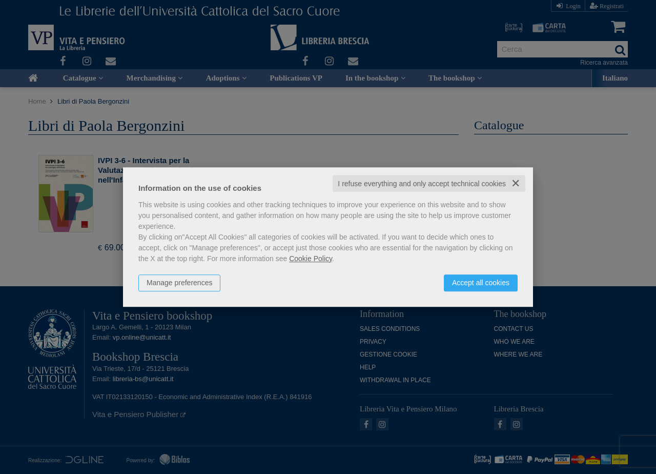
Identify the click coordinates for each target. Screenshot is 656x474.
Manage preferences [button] (179, 283)
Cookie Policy (310, 258)
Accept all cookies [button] (480, 283)
